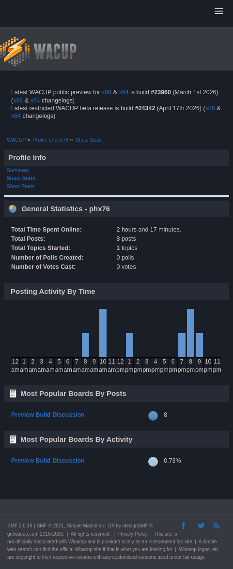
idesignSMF (135, 525)
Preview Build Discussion (48, 414)
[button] (219, 11)
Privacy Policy (133, 534)
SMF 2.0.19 (19, 525)
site (168, 534)
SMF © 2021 (50, 525)
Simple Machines (85, 525)
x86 (106, 92)
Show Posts (21, 186)
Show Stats (21, 178)
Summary (18, 170)
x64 (123, 92)
